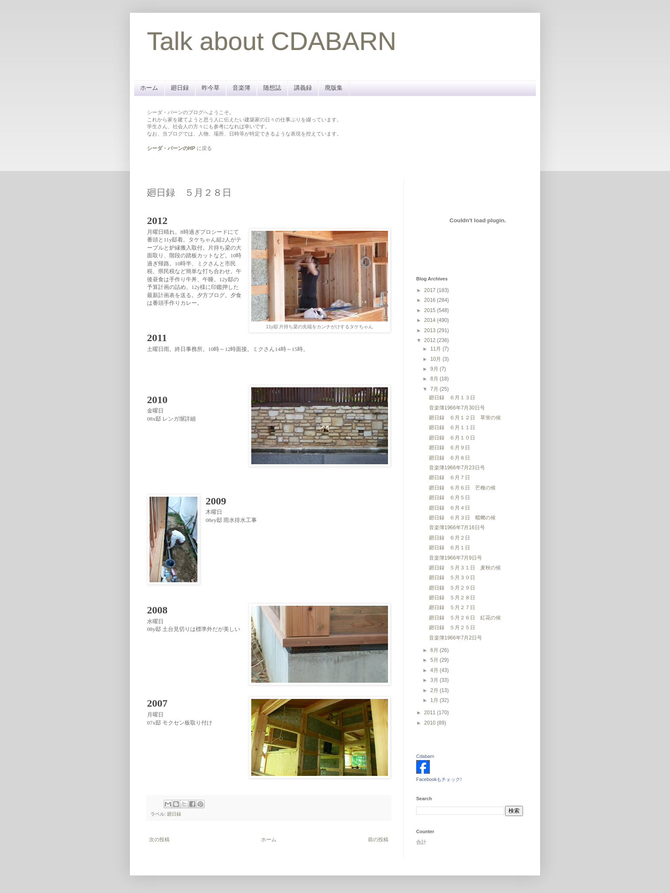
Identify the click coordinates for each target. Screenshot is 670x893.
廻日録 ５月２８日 (452, 598)
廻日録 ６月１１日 (452, 427)
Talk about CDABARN (272, 41)
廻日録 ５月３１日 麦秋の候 (465, 568)
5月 (435, 660)
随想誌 (272, 87)
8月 (435, 379)
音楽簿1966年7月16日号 (457, 527)
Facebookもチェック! (438, 779)
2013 (430, 330)
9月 (435, 369)
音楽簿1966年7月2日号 (455, 638)
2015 (430, 310)
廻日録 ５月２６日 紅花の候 (465, 618)
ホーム (149, 87)
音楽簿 (241, 87)
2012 (430, 340)
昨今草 (211, 87)
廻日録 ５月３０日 (452, 578)
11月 (436, 349)
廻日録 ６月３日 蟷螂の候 (462, 518)
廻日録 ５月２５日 (452, 628)
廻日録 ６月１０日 (452, 438)
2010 (430, 723)
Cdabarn (425, 756)
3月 (435, 680)
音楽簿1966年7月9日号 (455, 558)
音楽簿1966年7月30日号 (457, 408)
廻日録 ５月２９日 (452, 588)
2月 (435, 690)
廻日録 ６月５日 (449, 498)
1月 (435, 700)
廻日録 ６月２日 (449, 538)
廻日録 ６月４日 (449, 508)
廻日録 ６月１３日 (452, 398)
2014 (430, 320)
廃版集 (334, 87)
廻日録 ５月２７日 (452, 607)
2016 (430, 300)
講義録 (303, 87)
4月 (435, 670)
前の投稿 (378, 840)
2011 (430, 713)
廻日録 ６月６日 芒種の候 (462, 488)
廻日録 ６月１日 (449, 548)
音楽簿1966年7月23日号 (457, 468)
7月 (435, 389)
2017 (430, 290)
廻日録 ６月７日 (449, 477)
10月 (436, 359)
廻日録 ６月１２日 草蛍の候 (465, 418)
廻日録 (180, 87)
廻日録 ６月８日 (449, 458)
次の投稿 (159, 840)
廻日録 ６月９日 (449, 448)
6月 (435, 650)
